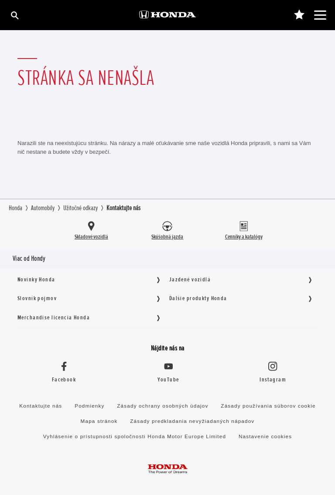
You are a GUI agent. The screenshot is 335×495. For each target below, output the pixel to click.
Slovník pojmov (37, 298)
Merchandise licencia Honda (53, 317)
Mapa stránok (99, 421)
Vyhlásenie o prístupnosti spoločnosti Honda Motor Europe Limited (134, 436)
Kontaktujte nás (40, 405)
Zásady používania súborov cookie (268, 405)
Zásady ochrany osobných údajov (162, 405)
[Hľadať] (14, 15)
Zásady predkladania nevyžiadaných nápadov (192, 421)
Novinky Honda (36, 279)
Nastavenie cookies (265, 436)
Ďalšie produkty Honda (198, 298)
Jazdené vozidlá (190, 279)
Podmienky (89, 405)
